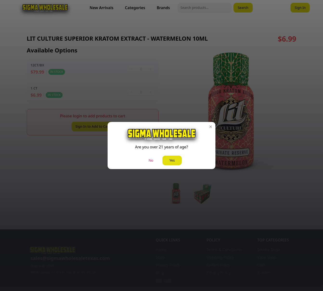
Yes (172, 160)
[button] (210, 127)
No (151, 160)
